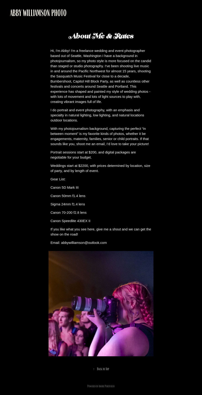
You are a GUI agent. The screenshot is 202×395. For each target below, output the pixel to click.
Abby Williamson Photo (38, 13)
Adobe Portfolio (107, 386)
